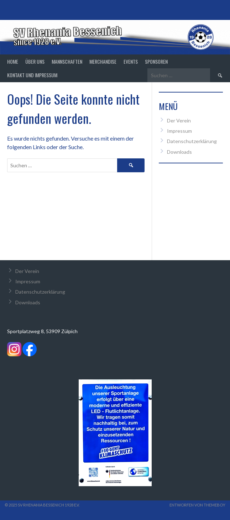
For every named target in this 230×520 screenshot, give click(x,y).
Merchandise (102, 61)
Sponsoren (156, 61)
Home (12, 61)
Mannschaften (67, 61)
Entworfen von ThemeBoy (197, 505)
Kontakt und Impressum (32, 75)
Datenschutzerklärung (192, 141)
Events (131, 61)
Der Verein (179, 120)
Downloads (179, 152)
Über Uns (35, 61)
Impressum (179, 131)
